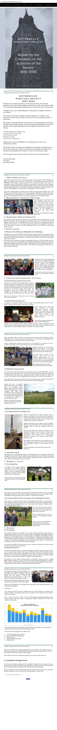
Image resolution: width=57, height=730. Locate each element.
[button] (25, 5)
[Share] (28, 679)
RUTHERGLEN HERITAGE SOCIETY (11, 2)
